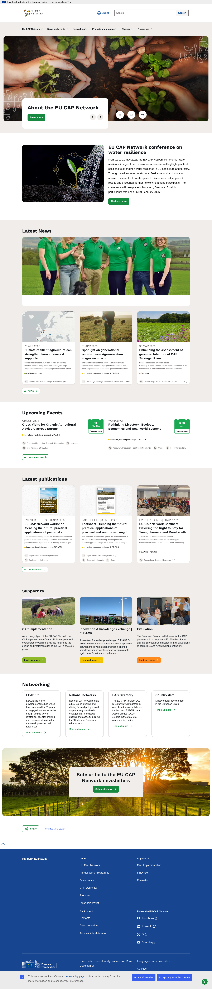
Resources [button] (143, 29)
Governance (87, 869)
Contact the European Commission (100, 962)
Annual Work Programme (94, 861)
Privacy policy (145, 965)
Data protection (89, 914)
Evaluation (143, 869)
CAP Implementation (149, 853)
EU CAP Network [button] (31, 29)
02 (131, 114)
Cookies (142, 957)
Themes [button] (126, 29)
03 (142, 114)
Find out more (119, 201)
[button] (36, 117)
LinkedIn (146, 915)
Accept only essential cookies (174, 977)
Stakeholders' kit (89, 891)
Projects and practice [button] (103, 29)
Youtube (146, 931)
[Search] (145, 13)
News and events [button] (56, 29)
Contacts (85, 906)
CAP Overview (88, 876)
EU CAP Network (90, 853)
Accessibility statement (93, 921)
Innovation (143, 861)
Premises (85, 884)
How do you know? (61, 2)
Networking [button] (79, 29)
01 (120, 115)
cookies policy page (74, 976)
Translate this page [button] (53, 817)
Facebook (147, 907)
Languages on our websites (153, 949)
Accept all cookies (143, 977)
